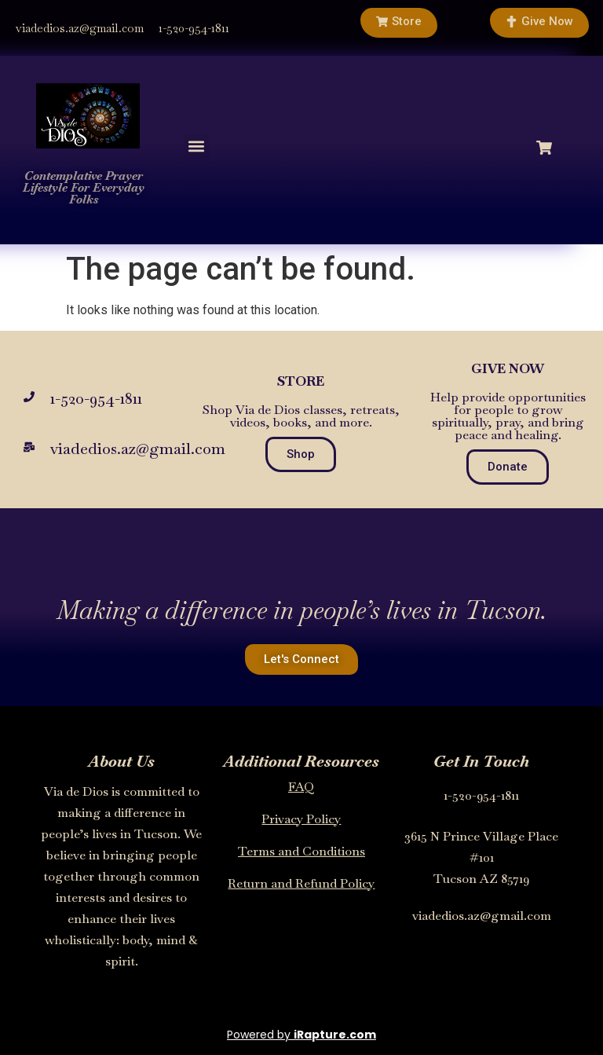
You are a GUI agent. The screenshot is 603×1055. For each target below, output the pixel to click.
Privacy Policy (301, 819)
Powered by (301, 1034)
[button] (197, 146)
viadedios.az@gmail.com (80, 27)
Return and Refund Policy (301, 883)
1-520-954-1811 (194, 27)
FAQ (301, 786)
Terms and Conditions (301, 851)
